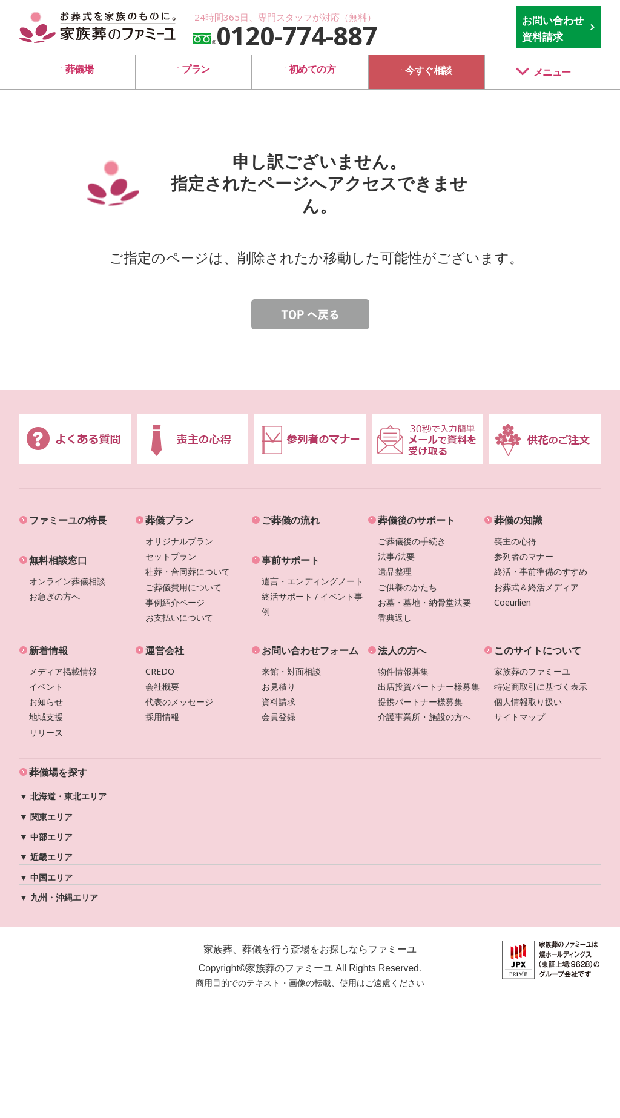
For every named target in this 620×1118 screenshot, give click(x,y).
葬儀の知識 (518, 520)
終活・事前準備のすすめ (540, 571)
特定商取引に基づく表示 (540, 686)
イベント (46, 686)
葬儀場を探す (58, 772)
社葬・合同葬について (187, 571)
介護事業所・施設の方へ (424, 717)
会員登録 (278, 717)
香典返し (395, 617)
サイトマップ (519, 717)
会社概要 (162, 686)
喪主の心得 (515, 541)
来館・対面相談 (291, 671)
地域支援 (46, 717)
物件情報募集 (403, 671)
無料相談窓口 (58, 560)
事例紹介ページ (175, 602)
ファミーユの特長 (68, 520)
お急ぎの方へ (54, 596)
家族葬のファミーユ (532, 671)
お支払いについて (179, 617)
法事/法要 (396, 556)
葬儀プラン (169, 520)
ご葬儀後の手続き (412, 541)
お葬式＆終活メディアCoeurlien (536, 594)
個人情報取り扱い (528, 701)
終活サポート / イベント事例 (312, 603)
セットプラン (170, 556)
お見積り (278, 686)
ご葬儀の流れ (291, 520)
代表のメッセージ (179, 701)
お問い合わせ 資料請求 (553, 28)
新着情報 (48, 650)
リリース (46, 732)
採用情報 (162, 717)
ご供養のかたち (407, 587)
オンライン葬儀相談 (67, 581)
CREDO (159, 671)
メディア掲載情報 (63, 671)
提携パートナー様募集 (420, 701)
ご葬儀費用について (183, 587)
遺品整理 (395, 571)
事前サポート (291, 560)
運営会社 (164, 650)
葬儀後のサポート (416, 520)
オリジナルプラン (179, 541)
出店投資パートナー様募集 (429, 686)
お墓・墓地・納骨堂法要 (424, 602)
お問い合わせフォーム (310, 650)
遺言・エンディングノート (312, 581)
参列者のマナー (523, 556)
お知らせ (46, 701)
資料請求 (278, 701)
